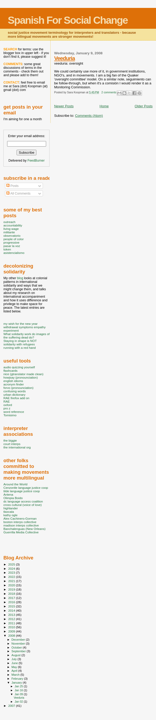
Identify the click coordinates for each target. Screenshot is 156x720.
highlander (10, 508)
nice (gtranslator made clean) (23, 374)
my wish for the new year (20, 323)
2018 (12, 593)
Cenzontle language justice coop (25, 487)
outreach (9, 222)
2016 (12, 602)
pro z (6, 408)
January (17, 682)
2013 (12, 614)
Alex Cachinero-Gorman (20, 518)
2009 (12, 631)
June (15, 663)
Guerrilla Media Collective (21, 532)
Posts (12, 186)
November (19, 643)
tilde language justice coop (21, 491)
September (19, 651)
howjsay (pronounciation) (20, 377)
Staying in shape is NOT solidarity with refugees (20, 342)
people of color (13, 239)
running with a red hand (19, 347)
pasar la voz (11, 246)
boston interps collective (19, 522)
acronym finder (13, 384)
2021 (12, 581)
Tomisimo (9, 415)
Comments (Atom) (89, 116)
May (15, 667)
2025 (12, 564)
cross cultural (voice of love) (22, 504)
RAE (6, 401)
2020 (12, 585)
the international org (17, 447)
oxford (7, 405)
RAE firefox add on (16, 398)
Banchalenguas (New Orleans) (24, 528)
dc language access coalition (23, 501)
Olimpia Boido (13, 498)
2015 (12, 606)
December (19, 639)
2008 (12, 635)
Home (104, 106)
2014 (12, 610)
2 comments (108, 92)
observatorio (12, 235)
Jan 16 (19, 690)
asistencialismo (13, 252)
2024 (12, 568)
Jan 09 (19, 694)
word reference (13, 411)
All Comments (18, 193)
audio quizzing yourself (19, 367)
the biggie (10, 440)
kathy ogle (10, 515)
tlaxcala (8, 511)
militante (9, 232)
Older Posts (144, 106)
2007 (12, 705)
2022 (12, 576)
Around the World (15, 484)
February (18, 678)
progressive (11, 242)
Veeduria (64, 58)
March (16, 674)
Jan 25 (19, 686)
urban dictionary (14, 394)
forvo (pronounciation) (18, 387)
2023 (12, 572)
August (17, 655)
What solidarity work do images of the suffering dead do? (26, 335)
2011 (12, 623)
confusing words (14, 391)
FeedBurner (36, 160)
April (15, 670)
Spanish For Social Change (68, 20)
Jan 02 (19, 701)
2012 (12, 619)
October (17, 647)
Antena (8, 494)
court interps (11, 444)
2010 (12, 627)
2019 (12, 589)
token (7, 249)
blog (20, 278)
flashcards (10, 370)
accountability (12, 225)
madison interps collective (21, 525)
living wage (11, 228)
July (15, 659)
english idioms (13, 381)
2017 (12, 598)
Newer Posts (64, 106)
